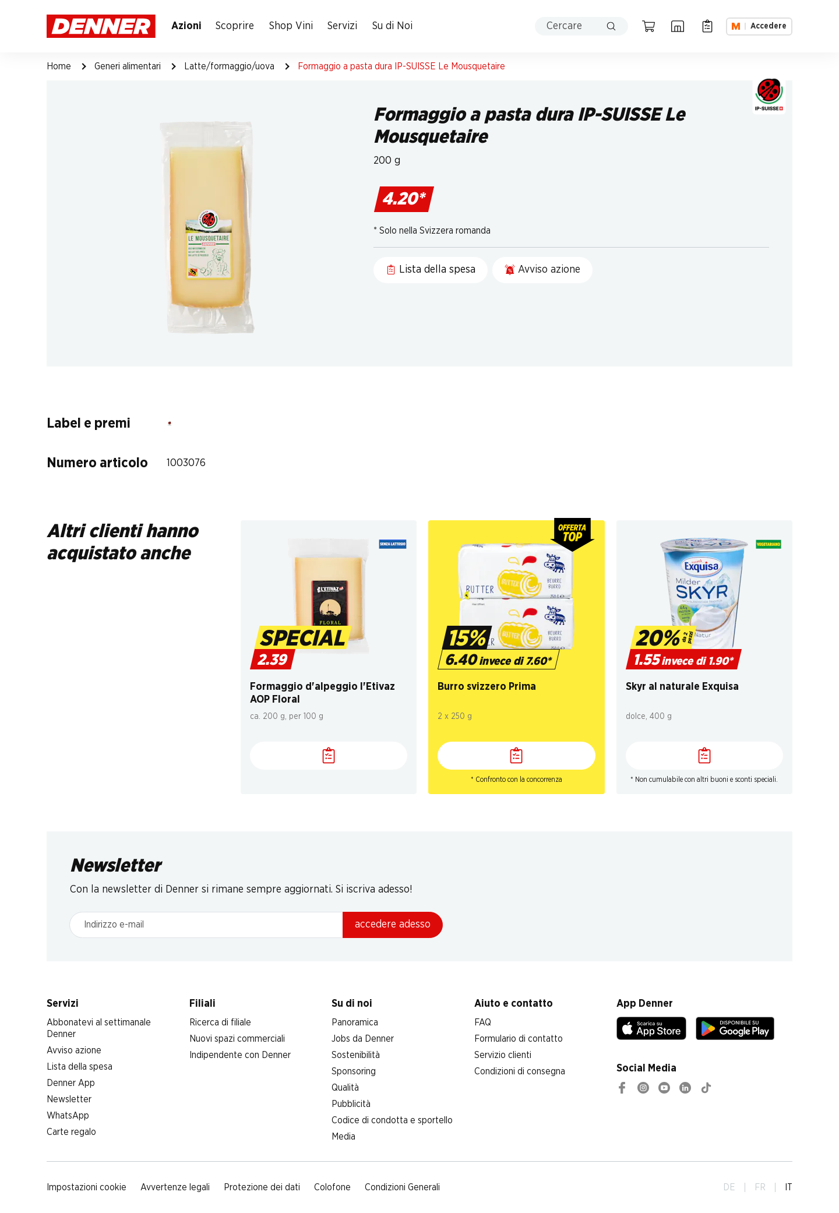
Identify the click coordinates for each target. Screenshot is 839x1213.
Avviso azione (74, 1050)
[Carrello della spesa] (648, 26)
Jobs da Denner (363, 1038)
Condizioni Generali (402, 1187)
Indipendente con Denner (240, 1055)
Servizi (342, 26)
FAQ (482, 1022)
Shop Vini (291, 26)
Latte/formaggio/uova (229, 66)
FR (760, 1187)
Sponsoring (354, 1071)
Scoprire (235, 26)
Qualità (345, 1087)
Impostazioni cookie (86, 1187)
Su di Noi (392, 26)
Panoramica (355, 1022)
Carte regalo (71, 1132)
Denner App (71, 1083)
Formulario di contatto (518, 1038)
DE (729, 1187)
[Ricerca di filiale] (678, 26)
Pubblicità (351, 1104)
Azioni (186, 26)
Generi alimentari (127, 66)
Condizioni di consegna (519, 1071)
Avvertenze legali (175, 1187)
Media (343, 1136)
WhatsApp (68, 1115)
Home (59, 66)
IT (788, 1187)
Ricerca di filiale (220, 1022)
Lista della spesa (79, 1066)
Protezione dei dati (262, 1187)
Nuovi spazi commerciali (237, 1038)
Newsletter (69, 1099)
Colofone (332, 1187)
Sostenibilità (356, 1055)
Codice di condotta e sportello (392, 1120)
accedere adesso (393, 924)
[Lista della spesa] (707, 26)
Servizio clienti (502, 1055)
